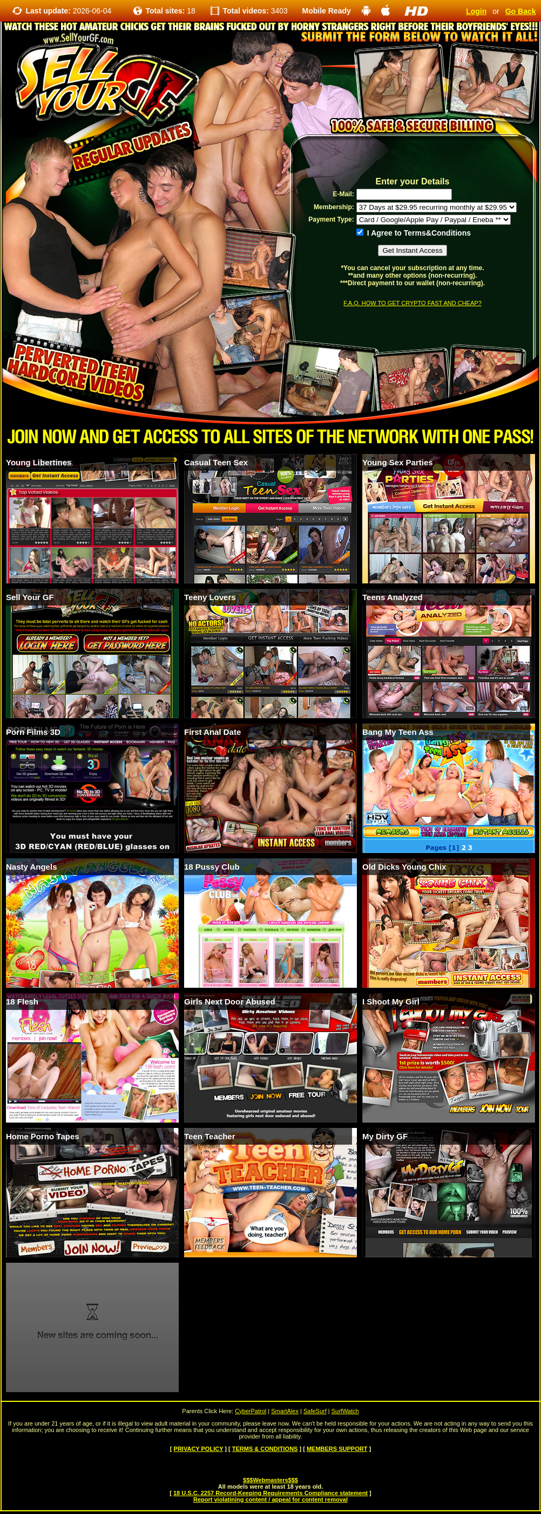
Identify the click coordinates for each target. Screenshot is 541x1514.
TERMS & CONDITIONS (265, 1449)
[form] (412, 240)
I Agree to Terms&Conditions (413, 233)
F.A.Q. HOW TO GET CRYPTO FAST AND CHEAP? (412, 303)
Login (476, 11)
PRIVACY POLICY (199, 1449)
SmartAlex (285, 1411)
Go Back (520, 11)
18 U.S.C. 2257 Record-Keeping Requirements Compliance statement (270, 1493)
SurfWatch (345, 1411)
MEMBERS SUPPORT (337, 1449)
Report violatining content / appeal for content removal (270, 1499)
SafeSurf (315, 1411)
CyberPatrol (250, 1411)
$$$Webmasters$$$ (270, 1480)
